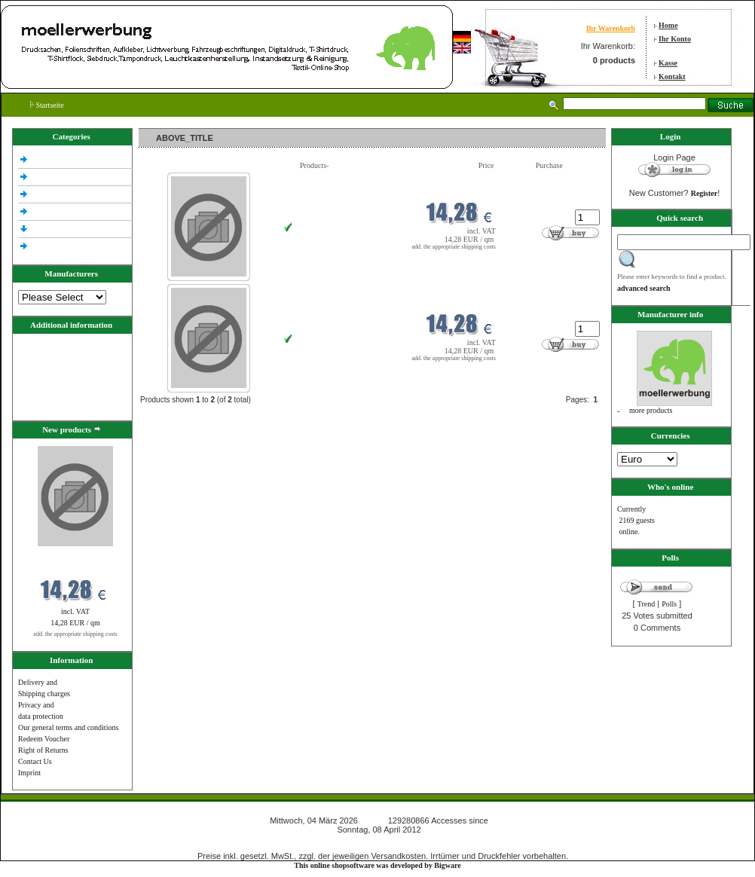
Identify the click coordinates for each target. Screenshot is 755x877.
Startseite (47, 105)
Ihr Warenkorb (610, 28)
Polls (669, 604)
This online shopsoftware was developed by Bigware (377, 865)
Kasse (668, 63)
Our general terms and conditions (68, 727)
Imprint (29, 773)
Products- (314, 165)
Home (668, 25)
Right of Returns (43, 750)
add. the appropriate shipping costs (75, 634)
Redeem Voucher (43, 739)
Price (486, 165)
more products (651, 410)
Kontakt (672, 76)
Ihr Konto (675, 39)
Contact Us (35, 761)
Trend (646, 604)
